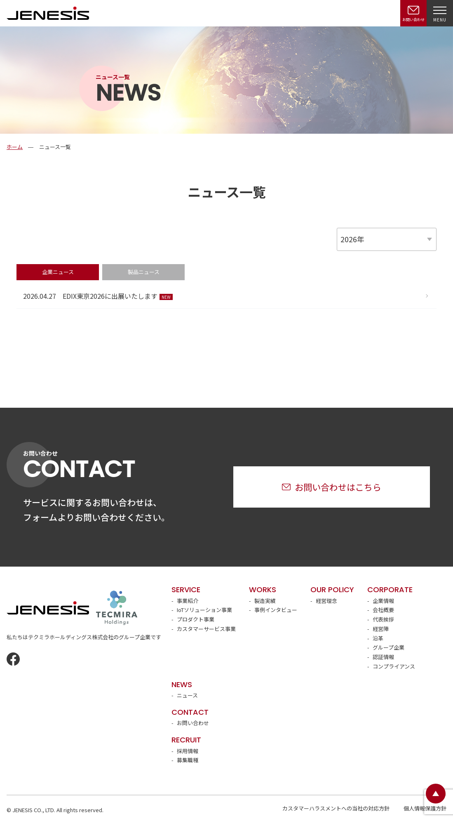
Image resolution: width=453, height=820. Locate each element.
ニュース (187, 695)
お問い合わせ (193, 723)
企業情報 (383, 601)
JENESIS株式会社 (48, 13)
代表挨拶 (383, 619)
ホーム (15, 147)
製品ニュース (144, 272)
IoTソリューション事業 (204, 610)
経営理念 (326, 601)
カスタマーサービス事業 (206, 629)
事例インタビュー (275, 610)
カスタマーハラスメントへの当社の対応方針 (336, 808)
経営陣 (381, 629)
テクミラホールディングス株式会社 (117, 608)
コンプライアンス (394, 666)
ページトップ (436, 793)
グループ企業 (388, 647)
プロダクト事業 (195, 619)
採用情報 (187, 751)
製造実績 (265, 601)
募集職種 (187, 760)
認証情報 (383, 657)
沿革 (378, 638)
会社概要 (383, 610)
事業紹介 (187, 601)
